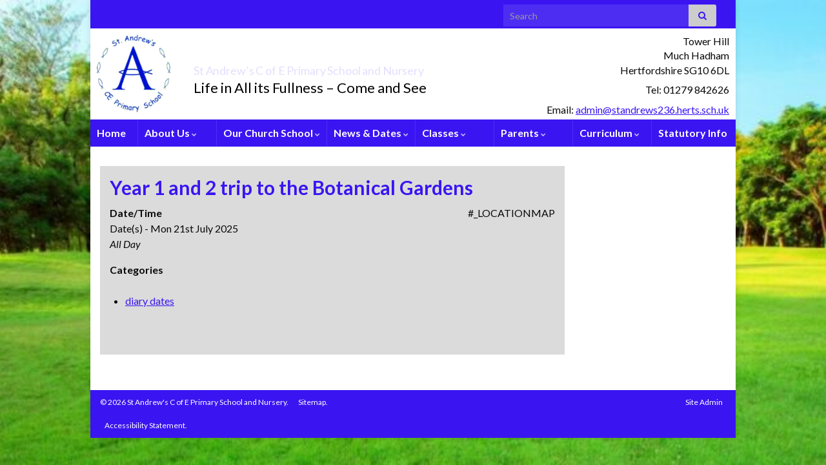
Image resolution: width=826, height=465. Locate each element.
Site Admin (704, 402)
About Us (171, 133)
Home (111, 133)
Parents (523, 133)
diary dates (149, 300)
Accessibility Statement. (146, 425)
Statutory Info (692, 133)
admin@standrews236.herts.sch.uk (652, 109)
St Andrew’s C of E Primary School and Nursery (378, 67)
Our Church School (271, 133)
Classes (444, 133)
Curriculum (609, 133)
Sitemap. (313, 402)
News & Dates (371, 133)
